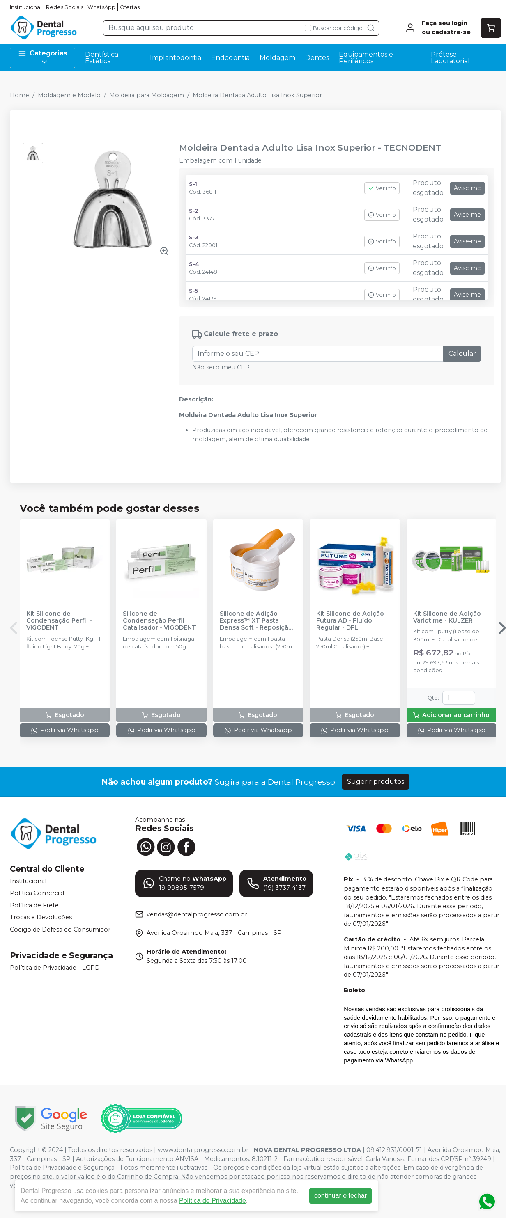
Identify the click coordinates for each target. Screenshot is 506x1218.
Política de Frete (34, 905)
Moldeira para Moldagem (146, 95)
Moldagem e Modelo (69, 95)
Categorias (42, 57)
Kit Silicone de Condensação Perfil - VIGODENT (59, 621)
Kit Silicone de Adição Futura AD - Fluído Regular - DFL (350, 621)
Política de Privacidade (212, 1200)
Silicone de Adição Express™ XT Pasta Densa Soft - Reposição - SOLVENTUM (258, 621)
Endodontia (230, 58)
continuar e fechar (340, 1195)
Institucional (25, 7)
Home (19, 95)
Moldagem (277, 58)
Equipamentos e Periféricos (366, 57)
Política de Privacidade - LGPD (55, 967)
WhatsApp (101, 7)
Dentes (317, 58)
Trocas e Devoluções (41, 917)
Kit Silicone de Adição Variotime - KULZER (447, 617)
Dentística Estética (101, 57)
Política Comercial (37, 893)
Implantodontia (175, 58)
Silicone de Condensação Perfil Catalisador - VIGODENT (159, 621)
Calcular (462, 353)
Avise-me (467, 188)
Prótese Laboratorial (450, 57)
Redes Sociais (64, 7)
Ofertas (130, 7)
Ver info (382, 188)
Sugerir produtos (375, 781)
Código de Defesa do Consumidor (60, 929)
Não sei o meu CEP (221, 367)
